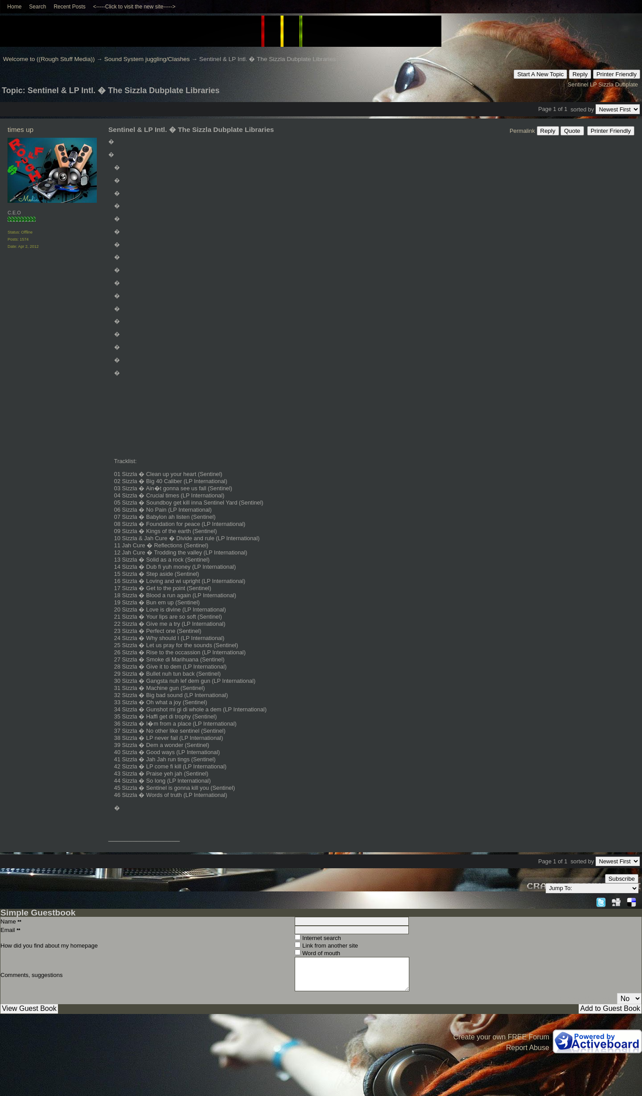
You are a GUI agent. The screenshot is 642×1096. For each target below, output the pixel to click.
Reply (580, 74)
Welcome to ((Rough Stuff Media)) (49, 59)
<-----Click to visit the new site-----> (134, 7)
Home (14, 7)
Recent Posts (69, 7)
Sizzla (605, 84)
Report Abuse (527, 1047)
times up (20, 129)
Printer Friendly (617, 74)
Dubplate (626, 84)
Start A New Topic (540, 74)
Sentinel (578, 84)
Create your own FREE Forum (501, 1037)
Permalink (522, 130)
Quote (572, 130)
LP (593, 84)
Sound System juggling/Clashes (147, 59)
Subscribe (622, 878)
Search (37, 7)
